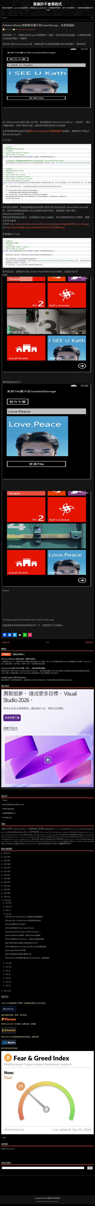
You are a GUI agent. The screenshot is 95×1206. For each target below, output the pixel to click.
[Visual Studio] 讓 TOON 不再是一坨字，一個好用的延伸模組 (23, 668)
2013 (5, 900)
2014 (5, 897)
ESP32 (90, 832)
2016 (5, 889)
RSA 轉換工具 (7, 817)
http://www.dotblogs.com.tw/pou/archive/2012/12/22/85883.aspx (36, 227)
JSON (64, 835)
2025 (5, 857)
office (85, 841)
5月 (7, 971)
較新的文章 (5, 642)
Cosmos (65, 832)
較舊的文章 (89, 642)
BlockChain (19, 832)
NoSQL (49, 837)
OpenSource (75, 837)
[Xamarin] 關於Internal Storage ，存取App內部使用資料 (24, 939)
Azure (63, 829)
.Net (3, 828)
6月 (7, 967)
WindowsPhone (30, 29)
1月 (7, 986)
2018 (5, 882)
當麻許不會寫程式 (47, 4)
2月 (7, 982)
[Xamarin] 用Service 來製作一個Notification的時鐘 (22, 935)
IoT (57, 835)
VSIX (77, 839)
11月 (7, 903)
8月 (7, 914)
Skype (22, 839)
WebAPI (28, 841)
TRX (40, 839)
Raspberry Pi (8, 839)
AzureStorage (86, 829)
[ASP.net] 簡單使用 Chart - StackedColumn (19, 928)
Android (47, 829)
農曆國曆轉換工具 (9, 813)
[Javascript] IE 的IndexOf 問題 (15, 950)
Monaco (31, 837)
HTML (51, 835)
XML (80, 841)
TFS (28, 839)
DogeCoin (82, 832)
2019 (5, 879)
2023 (5, 864)
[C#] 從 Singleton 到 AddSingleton (13, 677)
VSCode (72, 839)
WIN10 (16, 841)
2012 (5, 991)
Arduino (57, 829)
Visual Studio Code (6, 841)
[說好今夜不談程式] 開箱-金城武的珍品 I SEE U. (21, 943)
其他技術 (10, 844)
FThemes (56, 1201)
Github (5, 800)
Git (33, 835)
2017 (5, 886)
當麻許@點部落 (8, 809)
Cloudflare (56, 832)
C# (16, 29)
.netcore (16, 829)
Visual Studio (86, 839)
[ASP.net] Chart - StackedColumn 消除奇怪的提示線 (23, 920)
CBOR (41, 832)
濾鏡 (16, 844)
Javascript (73, 834)
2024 (5, 860)
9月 (7, 910)
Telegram (49, 839)
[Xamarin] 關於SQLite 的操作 (15, 924)
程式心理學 (32, 844)
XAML (74, 841)
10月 (7, 907)
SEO (17, 839)
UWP (65, 839)
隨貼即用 (64, 843)
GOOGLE (26, 835)
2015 (5, 893)
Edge (2, 835)
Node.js (58, 837)
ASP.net (33, 828)
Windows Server (56, 841)
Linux (84, 835)
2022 (5, 868)
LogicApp (7, 837)
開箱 (55, 844)
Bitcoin (3, 832)
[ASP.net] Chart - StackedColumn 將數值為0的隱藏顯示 (24, 917)
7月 (7, 963)
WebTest (47, 841)
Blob (10, 832)
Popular (6, 654)
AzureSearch (74, 829)
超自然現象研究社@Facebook (13, 804)
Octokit (65, 837)
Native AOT (40, 837)
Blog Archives (18, 654)
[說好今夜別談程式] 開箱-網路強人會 (18, 954)
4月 (7, 974)
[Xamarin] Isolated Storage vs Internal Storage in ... (23, 932)
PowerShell (86, 837)
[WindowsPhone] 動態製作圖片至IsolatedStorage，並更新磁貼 (38, 25)
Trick (58, 839)
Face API (17, 835)
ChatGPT (48, 832)
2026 (5, 853)
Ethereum (9, 835)
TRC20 (33, 839)
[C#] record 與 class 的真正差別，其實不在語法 (18, 659)
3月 (7, 978)
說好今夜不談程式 (44, 844)
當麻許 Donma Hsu (8, 1149)
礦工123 (24, 844)
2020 (5, 875)
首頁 (47, 642)
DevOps (73, 832)
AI (25, 829)
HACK (45, 835)
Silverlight (21, 29)
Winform (66, 841)
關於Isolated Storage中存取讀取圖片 (45, 131)
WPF (22, 841)
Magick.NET (23, 837)
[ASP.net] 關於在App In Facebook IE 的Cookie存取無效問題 (25, 947)
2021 (5, 871)
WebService (37, 841)
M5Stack (15, 837)
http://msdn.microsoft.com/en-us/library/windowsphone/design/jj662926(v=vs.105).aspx (49, 224)
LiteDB (91, 835)
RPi (93, 837)
